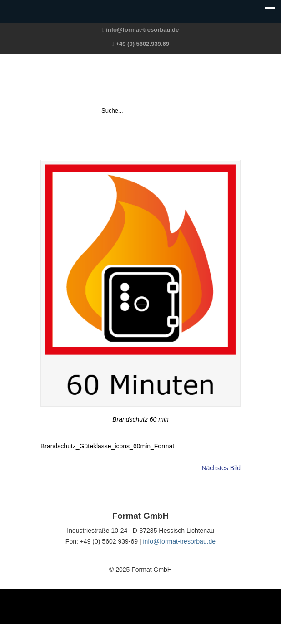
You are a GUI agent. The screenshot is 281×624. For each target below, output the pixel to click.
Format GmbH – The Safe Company (140, 80)
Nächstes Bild (221, 468)
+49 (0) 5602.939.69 (142, 43)
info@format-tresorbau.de (142, 29)
